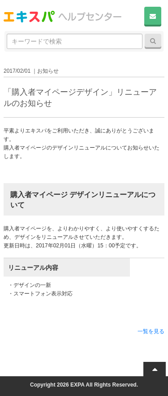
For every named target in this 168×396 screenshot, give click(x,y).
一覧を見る (151, 331)
